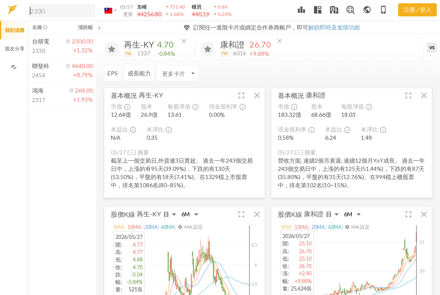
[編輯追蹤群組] (14, 67)
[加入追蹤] (111, 48)
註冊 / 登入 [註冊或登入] (417, 9)
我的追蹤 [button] (15, 30)
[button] (60, 10)
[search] (61, 10)
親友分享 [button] (15, 48)
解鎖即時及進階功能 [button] (334, 27)
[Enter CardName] (124, 73)
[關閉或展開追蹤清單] (99, 27)
